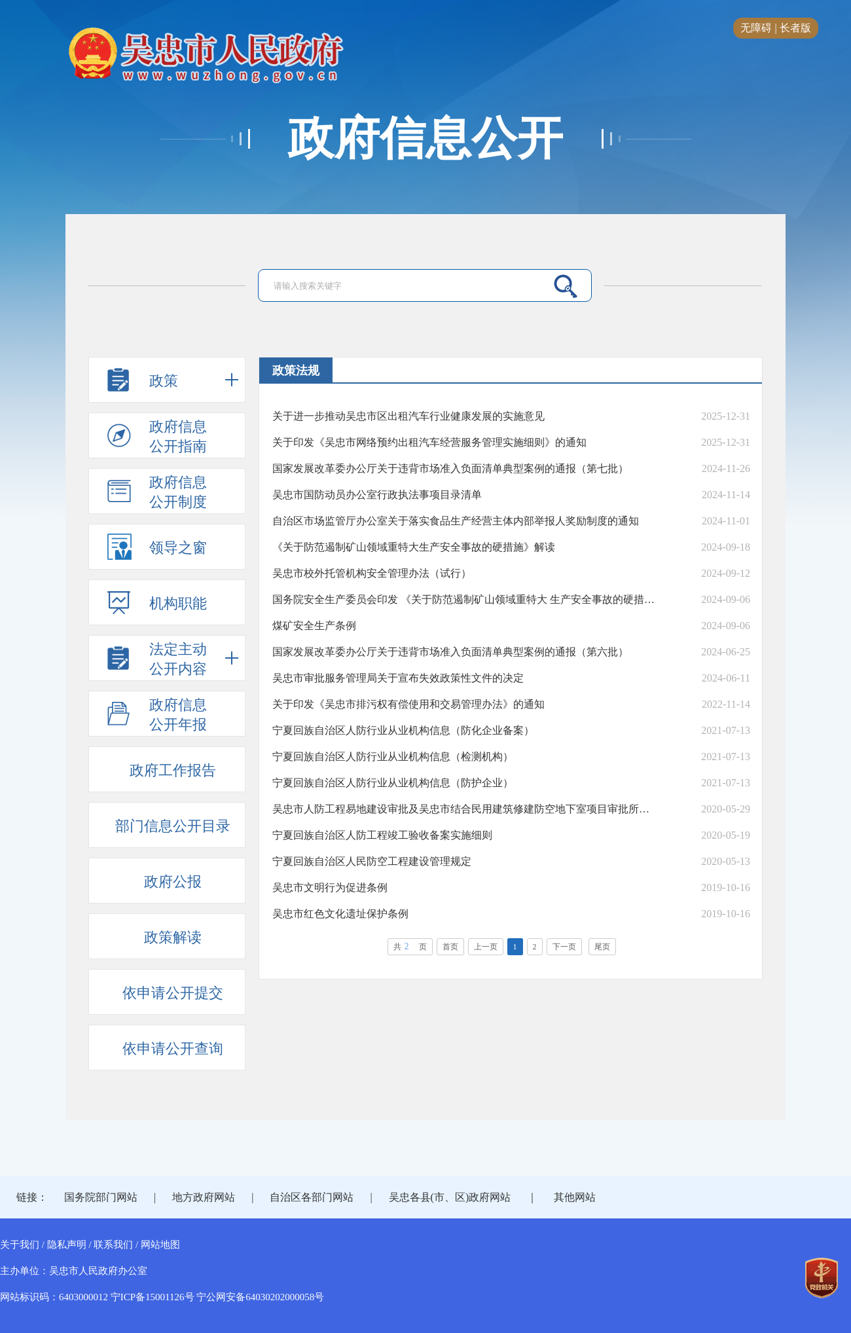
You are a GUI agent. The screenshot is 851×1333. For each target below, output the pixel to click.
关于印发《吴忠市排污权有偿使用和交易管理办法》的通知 (408, 704)
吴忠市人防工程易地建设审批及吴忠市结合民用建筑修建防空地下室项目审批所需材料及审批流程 (463, 808)
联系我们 (113, 1244)
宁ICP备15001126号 (152, 1297)
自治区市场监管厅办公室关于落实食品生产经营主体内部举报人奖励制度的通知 (455, 520)
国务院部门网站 (100, 1197)
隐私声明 (66, 1244)
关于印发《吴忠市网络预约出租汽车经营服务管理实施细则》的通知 (429, 442)
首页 (450, 946)
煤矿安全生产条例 (314, 625)
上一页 (486, 946)
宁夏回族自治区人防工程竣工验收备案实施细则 (382, 835)
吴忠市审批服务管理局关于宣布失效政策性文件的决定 (398, 678)
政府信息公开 (425, 139)
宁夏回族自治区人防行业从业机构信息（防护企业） (392, 782)
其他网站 (575, 1197)
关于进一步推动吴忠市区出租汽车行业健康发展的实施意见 (408, 416)
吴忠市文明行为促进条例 (330, 887)
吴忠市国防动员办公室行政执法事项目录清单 (377, 494)
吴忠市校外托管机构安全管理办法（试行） (371, 573)
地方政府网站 (203, 1197)
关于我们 (19, 1244)
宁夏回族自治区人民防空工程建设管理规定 (371, 861)
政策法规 (295, 370)
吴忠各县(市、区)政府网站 (450, 1197)
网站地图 (160, 1244)
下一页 (564, 946)
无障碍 (756, 27)
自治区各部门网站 (311, 1197)
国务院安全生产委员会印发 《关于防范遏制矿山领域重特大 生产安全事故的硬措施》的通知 (463, 599)
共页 (410, 946)
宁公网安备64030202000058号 (260, 1297)
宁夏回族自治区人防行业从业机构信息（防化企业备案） (403, 730)
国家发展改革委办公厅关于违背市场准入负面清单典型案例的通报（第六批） (450, 651)
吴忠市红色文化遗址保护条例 (340, 913)
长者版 (795, 27)
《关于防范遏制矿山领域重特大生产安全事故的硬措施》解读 (413, 547)
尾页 (602, 946)
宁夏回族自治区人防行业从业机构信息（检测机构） (392, 756)
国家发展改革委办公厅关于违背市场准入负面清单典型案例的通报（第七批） (450, 468)
